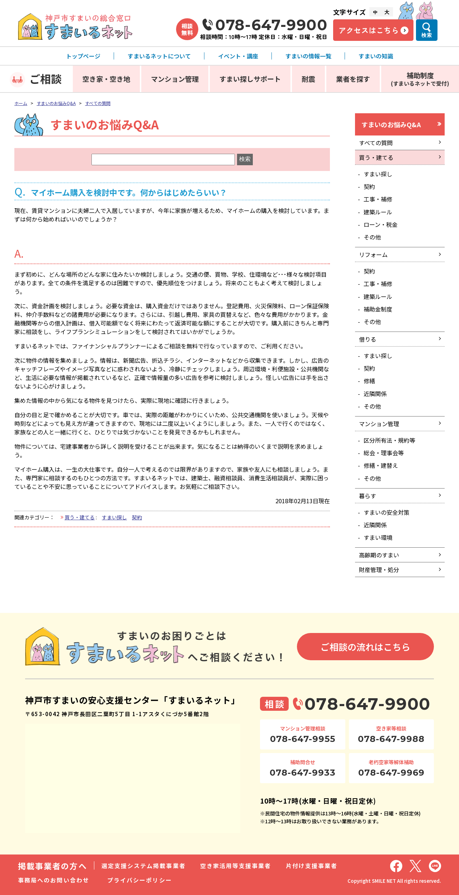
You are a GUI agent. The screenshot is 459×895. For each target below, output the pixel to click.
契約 (137, 517)
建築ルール (378, 212)
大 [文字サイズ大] (386, 11)
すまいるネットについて (159, 56)
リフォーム (373, 254)
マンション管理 (175, 79)
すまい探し (114, 517)
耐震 (308, 79)
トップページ (83, 56)
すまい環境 (378, 537)
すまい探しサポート (250, 79)
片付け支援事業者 (312, 865)
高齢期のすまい (379, 555)
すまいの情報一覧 (308, 56)
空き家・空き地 (106, 79)
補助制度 (420, 78)
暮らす (367, 495)
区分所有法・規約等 (389, 440)
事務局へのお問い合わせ (53, 880)
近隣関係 (375, 393)
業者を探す (353, 79)
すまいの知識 (376, 56)
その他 (372, 237)
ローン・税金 (381, 224)
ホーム (20, 103)
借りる (367, 339)
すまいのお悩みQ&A (56, 103)
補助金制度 (378, 309)
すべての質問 (97, 103)
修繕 (369, 380)
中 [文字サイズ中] (375, 12)
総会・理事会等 (384, 452)
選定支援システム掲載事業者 (143, 865)
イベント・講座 (238, 56)
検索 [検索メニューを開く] (426, 35)
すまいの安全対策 (387, 512)
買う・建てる (80, 517)
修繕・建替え (381, 465)
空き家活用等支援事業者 (235, 865)
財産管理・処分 (379, 569)
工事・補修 (378, 199)
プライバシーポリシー (139, 880)
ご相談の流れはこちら (365, 646)
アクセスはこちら (369, 30)
